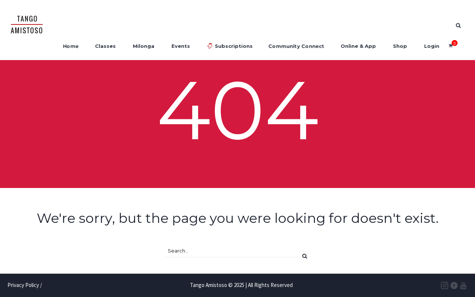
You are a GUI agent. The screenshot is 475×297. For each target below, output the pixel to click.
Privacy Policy (23, 284)
